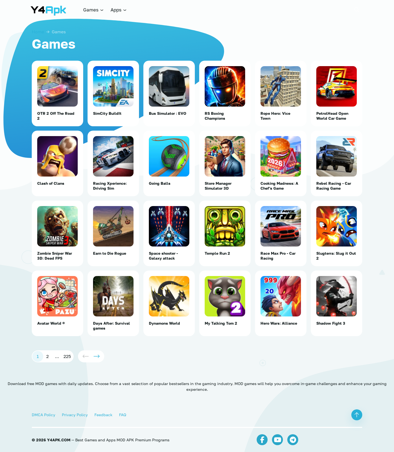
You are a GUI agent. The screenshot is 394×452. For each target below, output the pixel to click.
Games (93, 10)
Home (38, 31)
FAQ (122, 414)
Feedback (103, 414)
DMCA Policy (43, 414)
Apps (119, 10)
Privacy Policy (75, 414)
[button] (356, 9)
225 (67, 356)
